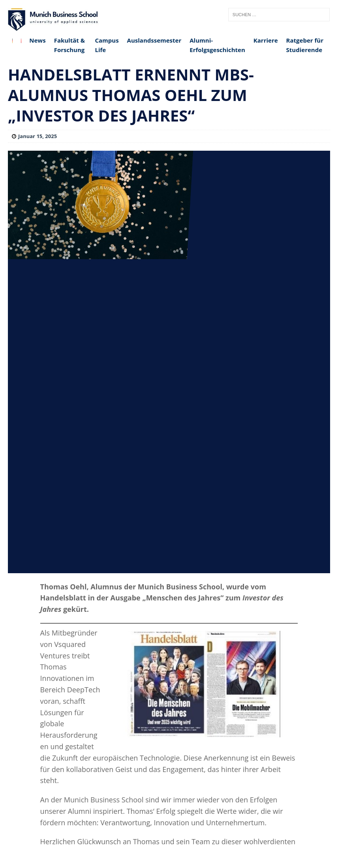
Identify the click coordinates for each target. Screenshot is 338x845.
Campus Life (106, 45)
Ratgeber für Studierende (304, 45)
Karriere (266, 40)
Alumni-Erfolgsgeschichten (217, 45)
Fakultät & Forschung (69, 45)
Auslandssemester (154, 40)
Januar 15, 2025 (37, 136)
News (37, 40)
